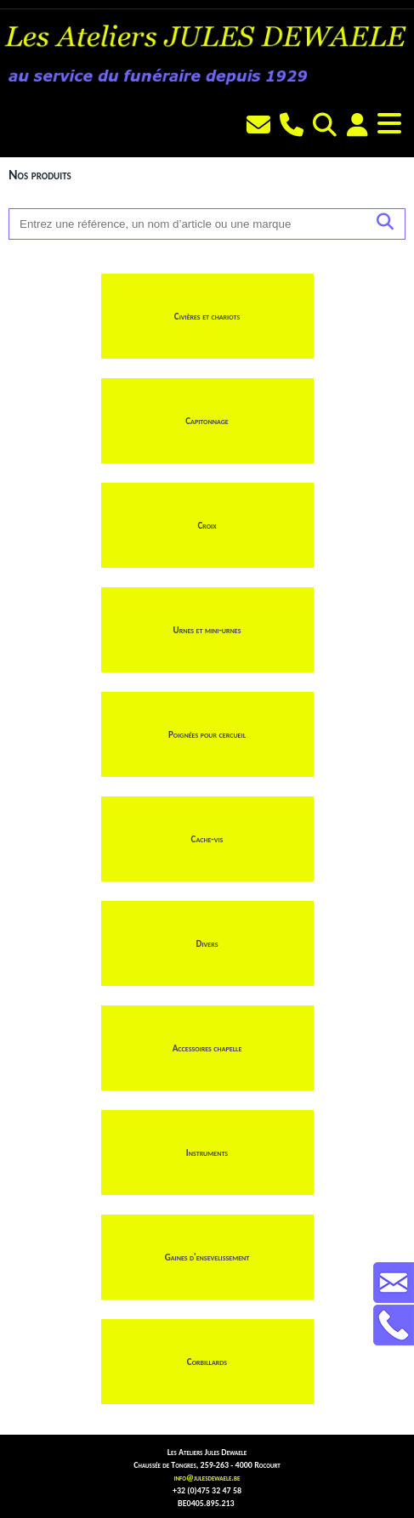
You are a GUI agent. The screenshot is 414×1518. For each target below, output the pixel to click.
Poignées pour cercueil (207, 734)
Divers (207, 943)
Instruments (207, 1152)
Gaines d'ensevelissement (207, 1257)
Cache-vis (207, 839)
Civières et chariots (207, 316)
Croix (206, 525)
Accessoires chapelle (207, 1048)
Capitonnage (207, 421)
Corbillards (207, 1362)
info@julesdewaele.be (207, 1477)
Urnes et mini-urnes (207, 630)
